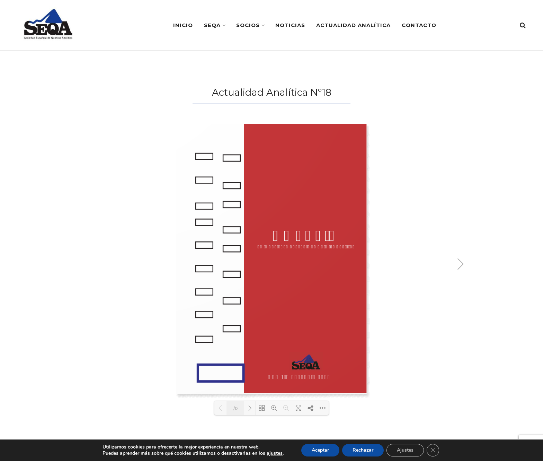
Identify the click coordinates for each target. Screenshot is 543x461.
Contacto (419, 25)
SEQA (212, 25)
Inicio (183, 25)
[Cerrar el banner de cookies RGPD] (433, 450)
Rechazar (363, 450)
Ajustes (405, 450)
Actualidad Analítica (353, 25)
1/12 (235, 408)
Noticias (290, 25)
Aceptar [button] (320, 450)
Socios (248, 25)
